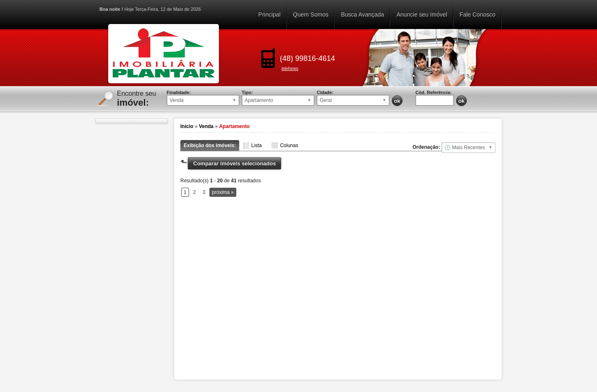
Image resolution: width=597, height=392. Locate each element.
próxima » (223, 192)
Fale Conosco (477, 14)
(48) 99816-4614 (307, 58)
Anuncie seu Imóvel (421, 14)
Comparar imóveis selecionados (234, 163)
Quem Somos (311, 14)
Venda (206, 126)
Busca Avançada (362, 14)
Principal (269, 14)
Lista (256, 145)
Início (186, 126)
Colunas (289, 145)
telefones (290, 68)
